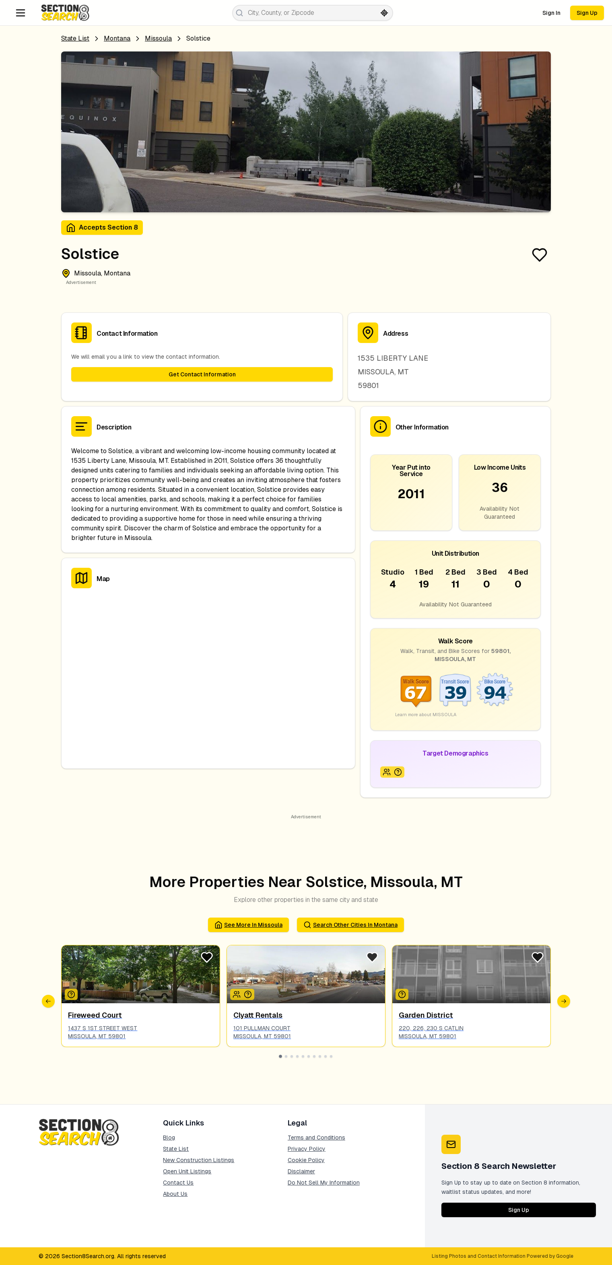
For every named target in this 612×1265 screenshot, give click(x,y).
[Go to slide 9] (325, 1056)
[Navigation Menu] (20, 13)
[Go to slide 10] (331, 1056)
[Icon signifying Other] (71, 994)
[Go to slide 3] (292, 1056)
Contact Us (178, 1182)
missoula (158, 38)
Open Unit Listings (187, 1171)
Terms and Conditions (316, 1137)
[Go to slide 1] (280, 1056)
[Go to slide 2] (286, 1056)
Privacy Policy (307, 1149)
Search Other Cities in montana (350, 925)
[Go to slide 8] (320, 1056)
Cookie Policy (306, 1160)
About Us (175, 1194)
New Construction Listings (198, 1160)
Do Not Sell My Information (324, 1182)
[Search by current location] (384, 13)
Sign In (551, 13)
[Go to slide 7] (314, 1056)
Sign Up (587, 13)
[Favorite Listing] (539, 255)
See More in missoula (248, 925)
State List (75, 38)
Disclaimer (301, 1171)
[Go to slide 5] (303, 1056)
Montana (117, 38)
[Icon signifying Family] (387, 772)
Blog (169, 1137)
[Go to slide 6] (308, 1056)
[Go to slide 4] (297, 1056)
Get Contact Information (202, 374)
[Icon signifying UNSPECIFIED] (398, 772)
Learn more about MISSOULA (425, 714)
